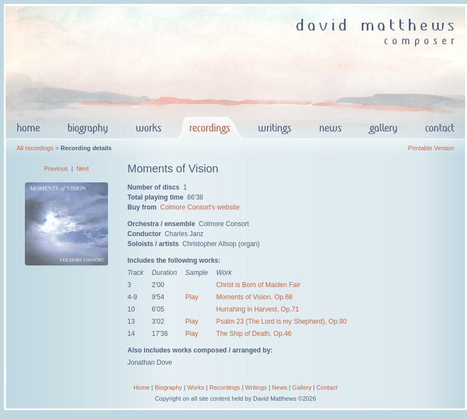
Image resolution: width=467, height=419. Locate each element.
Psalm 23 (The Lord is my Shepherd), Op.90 (281, 321)
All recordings (35, 148)
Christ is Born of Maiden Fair (258, 285)
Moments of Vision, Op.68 (254, 297)
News (280, 387)
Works (195, 387)
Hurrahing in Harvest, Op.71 (257, 309)
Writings (256, 387)
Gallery (301, 387)
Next (82, 168)
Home (142, 387)
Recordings (224, 387)
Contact (326, 387)
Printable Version (431, 148)
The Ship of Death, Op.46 (253, 334)
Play (191, 297)
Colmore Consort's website (199, 207)
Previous (56, 168)
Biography (168, 387)
